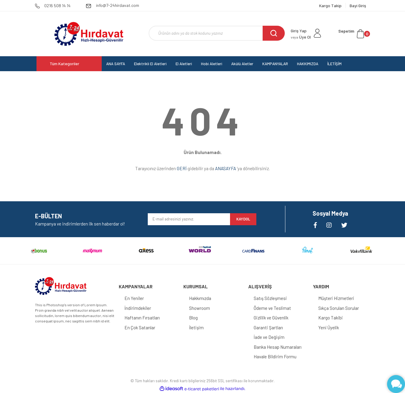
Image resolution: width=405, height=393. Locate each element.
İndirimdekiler (138, 308)
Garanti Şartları (269, 327)
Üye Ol (301, 36)
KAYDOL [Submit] (243, 219)
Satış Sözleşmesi (270, 298)
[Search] (217, 33)
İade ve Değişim (269, 337)
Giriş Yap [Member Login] (299, 30)
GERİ (182, 168)
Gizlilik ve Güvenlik (271, 317)
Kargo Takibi (331, 317)
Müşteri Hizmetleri (337, 298)
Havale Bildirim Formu (275, 356)
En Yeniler (134, 298)
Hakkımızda (200, 298)
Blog (193, 317)
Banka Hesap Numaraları (278, 347)
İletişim (196, 327)
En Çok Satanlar (140, 327)
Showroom (199, 308)
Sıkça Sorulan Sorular (339, 308)
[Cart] (354, 34)
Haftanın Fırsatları (142, 317)
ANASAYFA (225, 168)
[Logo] (88, 34)
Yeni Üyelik (329, 327)
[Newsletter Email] (189, 219)
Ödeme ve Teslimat (273, 308)
